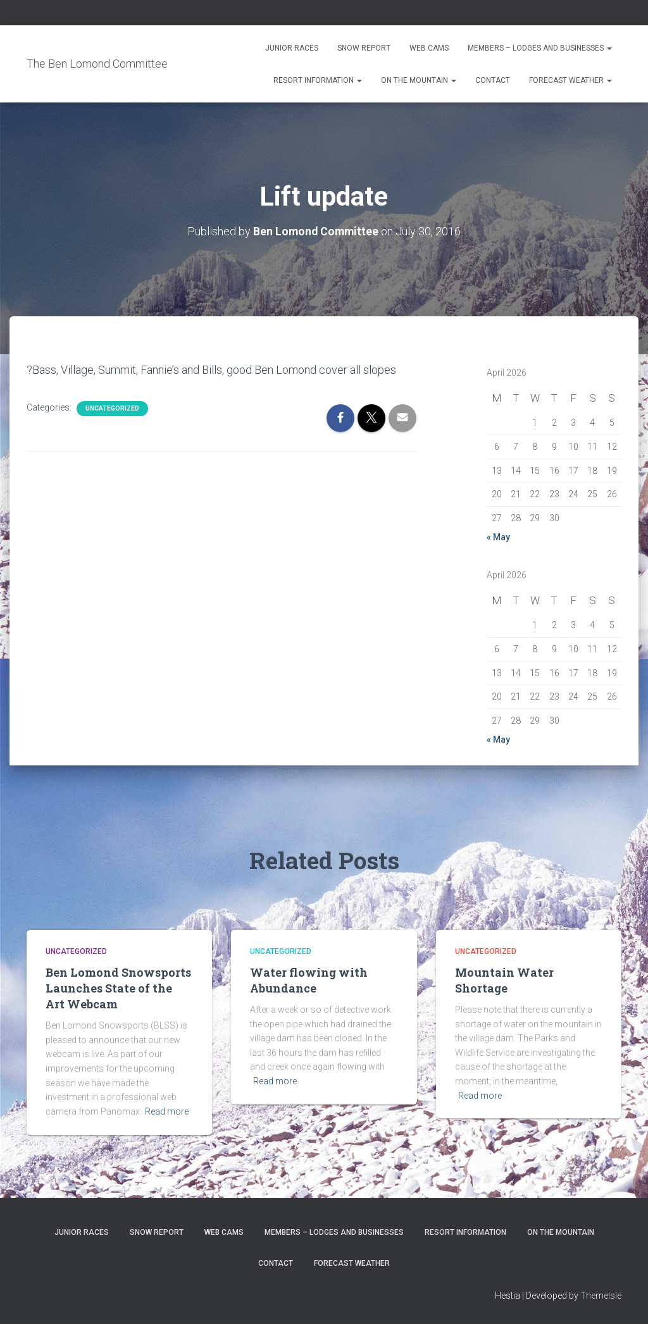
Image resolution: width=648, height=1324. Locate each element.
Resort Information (317, 80)
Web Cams (429, 48)
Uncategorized (112, 408)
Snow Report (363, 48)
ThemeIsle (600, 1295)
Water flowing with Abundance (309, 980)
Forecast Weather (570, 80)
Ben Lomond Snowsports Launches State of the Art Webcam (118, 988)
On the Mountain (418, 80)
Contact (492, 80)
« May (498, 536)
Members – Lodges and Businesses (540, 48)
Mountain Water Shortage (504, 980)
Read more (167, 1111)
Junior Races (291, 48)
